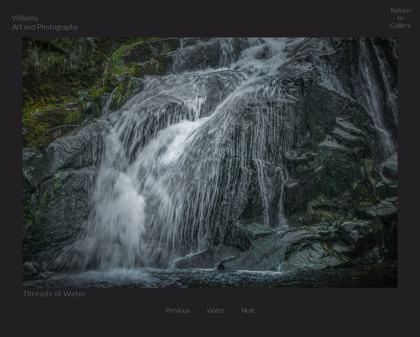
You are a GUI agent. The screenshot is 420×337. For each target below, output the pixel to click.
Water (218, 310)
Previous (180, 310)
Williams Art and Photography (45, 22)
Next (248, 310)
